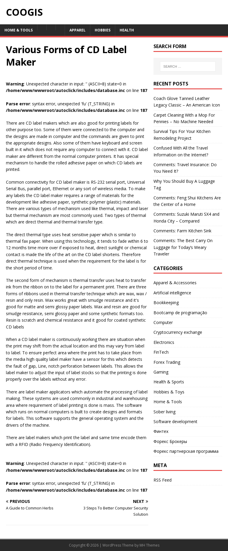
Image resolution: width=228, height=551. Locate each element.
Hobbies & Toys (168, 392)
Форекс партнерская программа (185, 451)
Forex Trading (166, 362)
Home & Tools (18, 30)
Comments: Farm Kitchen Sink (182, 231)
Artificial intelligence (172, 293)
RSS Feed (162, 480)
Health (127, 30)
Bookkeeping (166, 302)
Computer (163, 322)
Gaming (160, 372)
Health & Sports (168, 382)
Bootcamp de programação (180, 312)
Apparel (77, 30)
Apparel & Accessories (175, 282)
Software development (175, 421)
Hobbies (102, 30)
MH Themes (149, 545)
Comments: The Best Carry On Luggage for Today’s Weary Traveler (183, 247)
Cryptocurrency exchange (177, 332)
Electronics (163, 342)
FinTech (161, 352)
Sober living (164, 412)
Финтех (160, 431)
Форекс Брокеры (170, 441)
